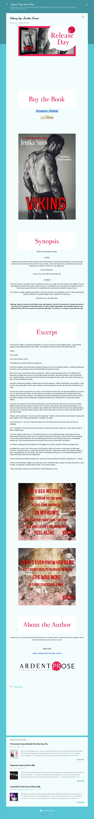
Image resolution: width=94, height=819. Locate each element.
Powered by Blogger (47, 810)
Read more (80, 760)
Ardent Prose (18, 687)
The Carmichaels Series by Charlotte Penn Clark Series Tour (29, 744)
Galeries (51, 814)
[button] (83, 17)
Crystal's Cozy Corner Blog (22, 4)
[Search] (87, 5)
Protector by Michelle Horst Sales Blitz (22, 765)
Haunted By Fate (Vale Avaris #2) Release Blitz (25, 787)
